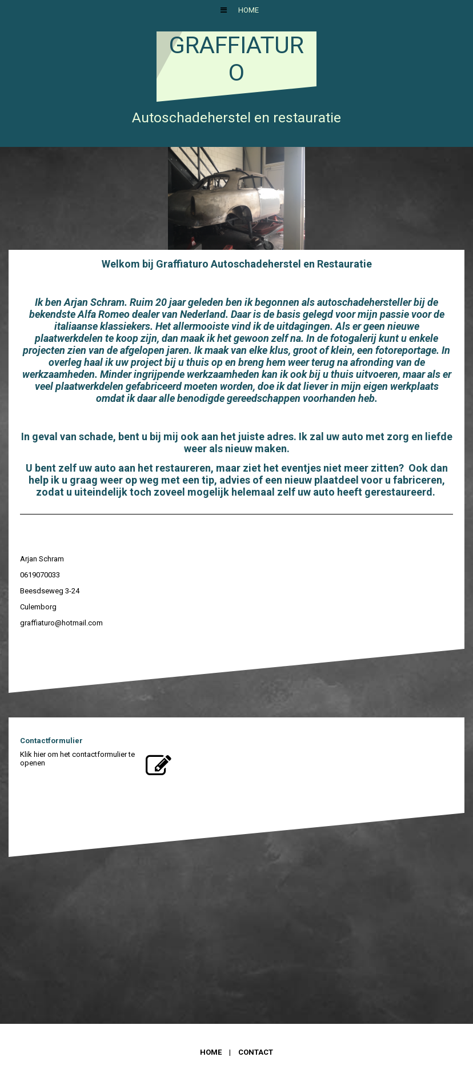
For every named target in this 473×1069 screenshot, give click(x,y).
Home (248, 10)
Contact (255, 1052)
